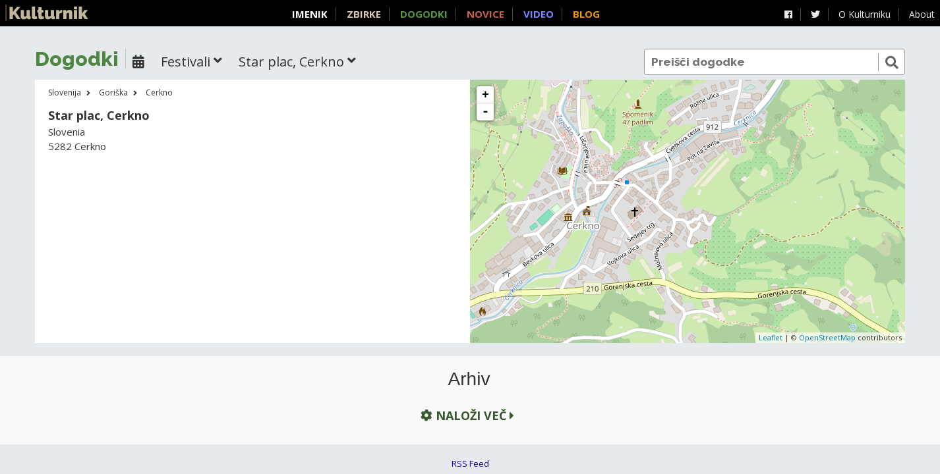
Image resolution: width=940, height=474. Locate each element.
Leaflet (770, 337)
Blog (586, 13)
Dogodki (424, 13)
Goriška (113, 92)
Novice (485, 13)
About (922, 14)
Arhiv (469, 379)
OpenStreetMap (827, 337)
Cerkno (159, 92)
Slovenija (64, 92)
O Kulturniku (864, 14)
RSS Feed (470, 463)
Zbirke (364, 13)
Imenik (310, 13)
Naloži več (466, 415)
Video (538, 13)
